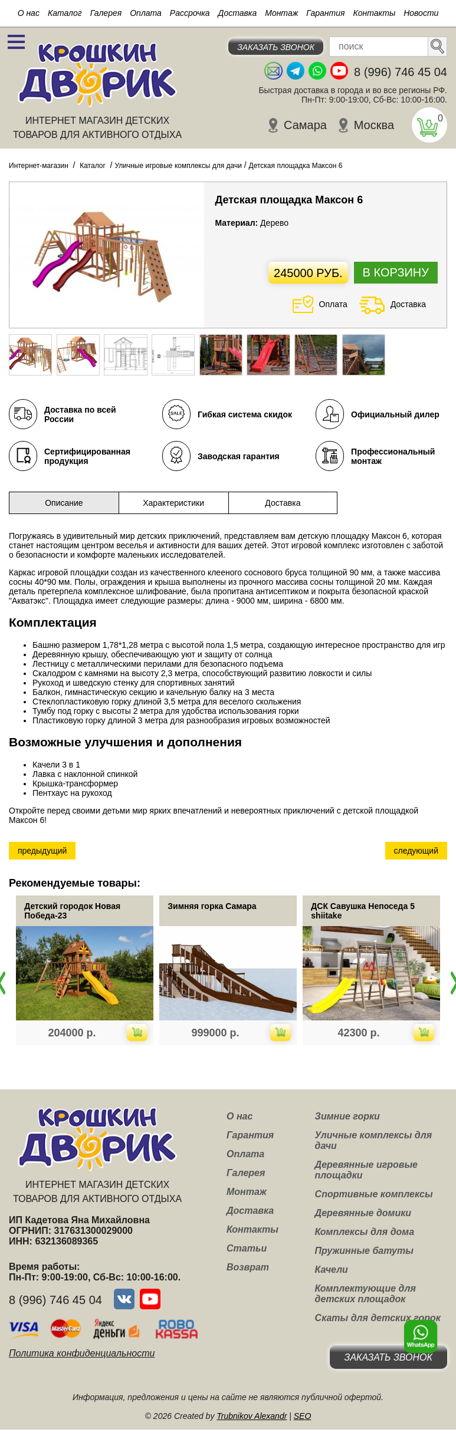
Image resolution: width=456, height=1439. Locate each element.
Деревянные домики (363, 1213)
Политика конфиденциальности (82, 1353)
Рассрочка (190, 13)
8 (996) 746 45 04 (400, 71)
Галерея (106, 13)
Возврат (248, 1267)
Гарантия (325, 13)
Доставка (237, 13)
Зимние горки (347, 1116)
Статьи (247, 1248)
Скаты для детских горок (378, 1318)
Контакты (374, 13)
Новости (420, 13)
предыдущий (42, 850)
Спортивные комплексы (374, 1194)
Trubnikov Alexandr (251, 1416)
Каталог (65, 13)
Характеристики (173, 503)
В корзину (396, 272)
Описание (64, 503)
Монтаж (281, 13)
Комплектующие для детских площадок (365, 1293)
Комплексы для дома (364, 1232)
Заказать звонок (275, 47)
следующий (416, 850)
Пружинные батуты (364, 1251)
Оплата (146, 13)
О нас (29, 13)
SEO (302, 1416)
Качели (331, 1270)
